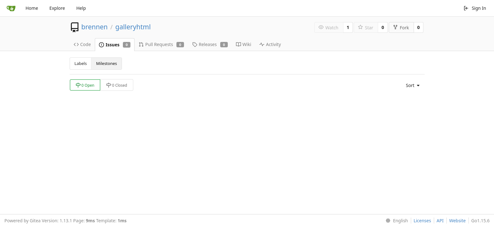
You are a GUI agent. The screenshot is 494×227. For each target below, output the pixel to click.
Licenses (422, 221)
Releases (210, 44)
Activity (270, 44)
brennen (94, 26)
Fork (401, 28)
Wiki (243, 44)
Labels (80, 63)
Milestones (106, 63)
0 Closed (116, 85)
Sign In (474, 8)
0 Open (85, 85)
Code (82, 44)
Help (81, 8)
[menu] (411, 85)
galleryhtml (133, 26)
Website (457, 221)
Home (32, 8)
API (440, 221)
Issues (114, 45)
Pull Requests (161, 44)
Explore (57, 8)
